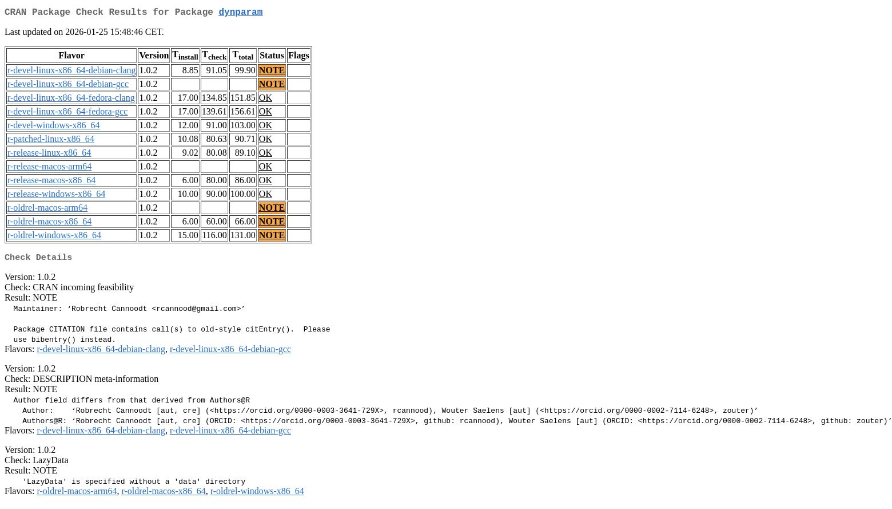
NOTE (272, 72)
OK (265, 100)
